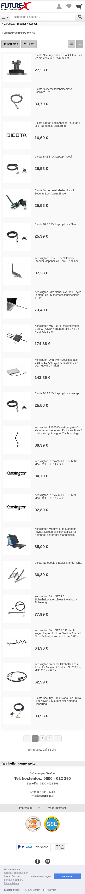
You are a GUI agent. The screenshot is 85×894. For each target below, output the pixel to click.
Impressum (26, 807)
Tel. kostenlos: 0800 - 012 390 (42, 778)
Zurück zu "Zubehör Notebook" (21, 23)
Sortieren (10, 43)
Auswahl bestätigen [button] (41, 876)
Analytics (51, 890)
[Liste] (79, 44)
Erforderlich (34, 890)
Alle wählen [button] (67, 876)
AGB (40, 807)
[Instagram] (48, 861)
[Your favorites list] (68, 6)
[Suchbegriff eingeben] (42, 17)
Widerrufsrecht (57, 807)
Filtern (28, 43)
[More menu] (59, 6)
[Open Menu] (5, 16)
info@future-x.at (42, 795)
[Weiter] (58, 738)
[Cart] (79, 6)
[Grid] (71, 44)
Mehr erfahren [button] (11, 883)
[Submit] (80, 16)
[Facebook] (38, 861)
